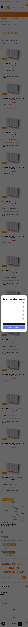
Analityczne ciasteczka (11, 311)
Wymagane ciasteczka (11, 303)
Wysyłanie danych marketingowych (14, 315)
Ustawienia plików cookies (14, 299)
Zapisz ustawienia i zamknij (14, 324)
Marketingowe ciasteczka (12, 307)
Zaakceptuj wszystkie (14, 327)
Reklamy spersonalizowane (12, 319)
